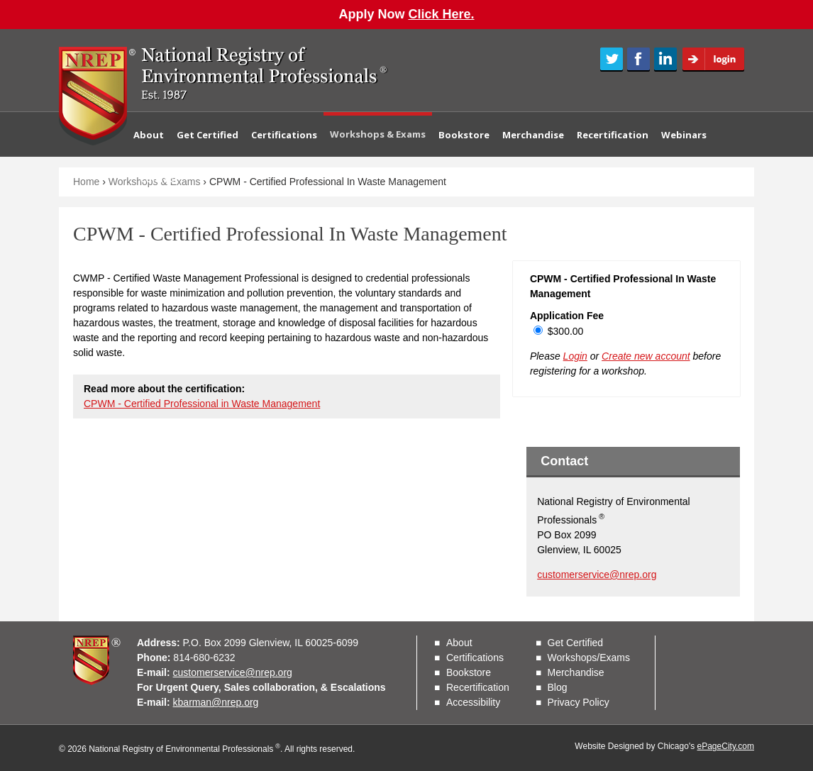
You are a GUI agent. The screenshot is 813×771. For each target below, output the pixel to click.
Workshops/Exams (589, 657)
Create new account (646, 356)
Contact (159, 178)
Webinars (684, 134)
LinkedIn (665, 60)
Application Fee (567, 315)
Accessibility (473, 702)
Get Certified (207, 134)
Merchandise (533, 134)
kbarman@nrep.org (216, 702)
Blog (558, 687)
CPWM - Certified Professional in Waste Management (202, 403)
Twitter (611, 60)
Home (86, 181)
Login (718, 60)
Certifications (284, 134)
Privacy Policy (578, 702)
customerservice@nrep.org (596, 574)
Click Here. (441, 14)
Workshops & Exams (378, 134)
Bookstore (464, 134)
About (148, 134)
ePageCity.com (725, 746)
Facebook (638, 60)
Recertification (612, 134)
